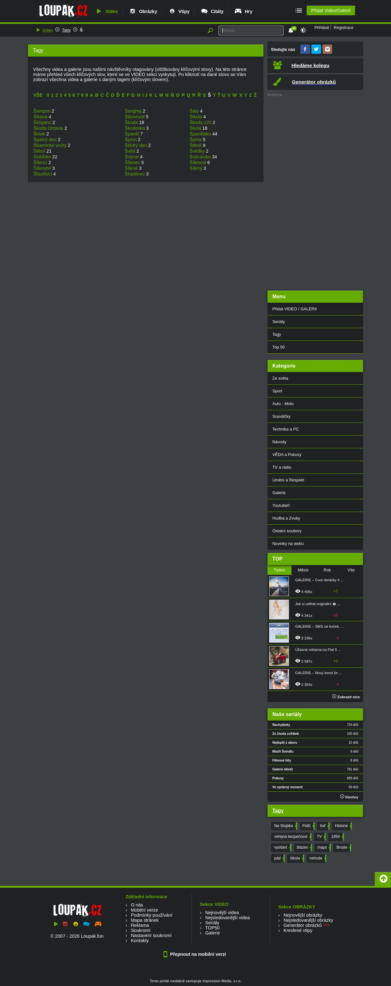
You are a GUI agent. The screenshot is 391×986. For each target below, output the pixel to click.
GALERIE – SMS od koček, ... (319, 626)
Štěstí (39, 151)
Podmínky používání (151, 915)
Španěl (132, 133)
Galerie (279, 492)
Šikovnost (135, 116)
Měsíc (303, 570)
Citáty (212, 11)
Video (106, 11)
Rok (327, 570)
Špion (131, 139)
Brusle (343, 848)
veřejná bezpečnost (292, 837)
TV (321, 837)
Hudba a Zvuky (286, 518)
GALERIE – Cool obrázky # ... (319, 580)
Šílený (197, 168)
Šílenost (198, 162)
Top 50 (278, 347)
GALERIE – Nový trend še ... (318, 673)
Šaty (195, 111)
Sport (277, 391)
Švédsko (42, 156)
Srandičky (281, 416)
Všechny (349, 796)
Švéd (130, 151)
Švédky (198, 151)
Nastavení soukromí (151, 935)
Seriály (278, 321)
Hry (243, 11)
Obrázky (143, 11)
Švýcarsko (201, 156)
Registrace (343, 27)
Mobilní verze (144, 910)
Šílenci (40, 162)
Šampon (42, 111)
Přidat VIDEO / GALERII (294, 309)
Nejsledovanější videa (227, 917)
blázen (304, 848)
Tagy (66, 30)
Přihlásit (321, 27)
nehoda (317, 858)
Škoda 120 (201, 122)
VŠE (38, 95)
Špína (196, 139)
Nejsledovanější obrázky (308, 920)
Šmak (39, 133)
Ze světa (280, 378)
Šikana (41, 116)
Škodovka (135, 128)
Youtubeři (281, 505)
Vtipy (179, 11)
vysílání (282, 848)
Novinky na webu (288, 543)
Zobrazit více (346, 697)
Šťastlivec (135, 173)
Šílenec (133, 162)
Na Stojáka (285, 826)
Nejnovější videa (222, 912)
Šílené (132, 168)
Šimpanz (42, 122)
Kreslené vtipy (297, 930)
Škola (196, 128)
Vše (350, 570)
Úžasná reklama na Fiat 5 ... (318, 650)
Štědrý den (136, 145)
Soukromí (140, 930)
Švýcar (132, 156)
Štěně (196, 145)
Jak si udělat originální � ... (317, 604)
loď (324, 826)
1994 (337, 837)
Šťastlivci (43, 173)
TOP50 (212, 927)
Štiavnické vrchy (50, 145)
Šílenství (42, 168)
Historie (343, 826)
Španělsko (201, 133)
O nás (137, 904)
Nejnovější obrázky (302, 915)
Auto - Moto (283, 403)
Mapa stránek (144, 920)
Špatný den (45, 139)
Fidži (308, 826)
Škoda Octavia (49, 128)
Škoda (132, 122)
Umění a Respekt (288, 480)
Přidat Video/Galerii (331, 10)
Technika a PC (285, 429)
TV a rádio (281, 467)
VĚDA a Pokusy (286, 454)
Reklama (140, 925)
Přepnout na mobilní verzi (195, 954)
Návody (279, 441)
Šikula (196, 116)
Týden (279, 570)
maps (324, 848)
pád (278, 858)
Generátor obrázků (302, 925)
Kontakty (140, 940)
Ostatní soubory (286, 530)
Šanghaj (134, 111)
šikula (296, 858)
